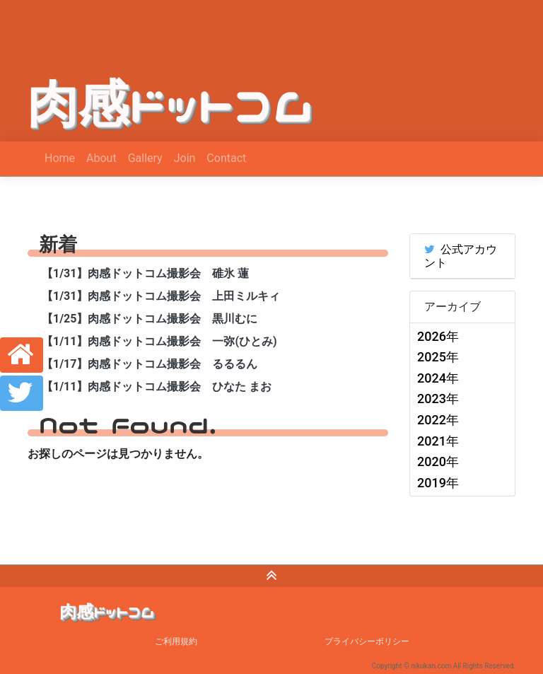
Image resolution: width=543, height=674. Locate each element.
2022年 (438, 419)
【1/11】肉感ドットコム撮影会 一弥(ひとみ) (159, 341)
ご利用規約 (176, 641)
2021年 (438, 441)
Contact (226, 158)
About (101, 158)
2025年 (438, 356)
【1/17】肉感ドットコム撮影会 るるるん (149, 364)
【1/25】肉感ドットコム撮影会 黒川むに (149, 318)
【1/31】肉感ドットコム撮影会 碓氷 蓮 (145, 273)
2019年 (438, 482)
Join (185, 158)
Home (60, 158)
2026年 (438, 336)
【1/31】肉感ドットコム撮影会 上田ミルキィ (161, 296)
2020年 (438, 461)
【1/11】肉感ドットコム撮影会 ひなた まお (157, 386)
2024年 (438, 378)
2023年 (438, 398)
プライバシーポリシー (367, 641)
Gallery (145, 158)
